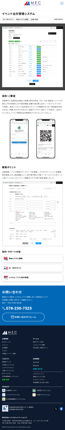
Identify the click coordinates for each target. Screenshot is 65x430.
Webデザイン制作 (38, 342)
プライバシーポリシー (39, 379)
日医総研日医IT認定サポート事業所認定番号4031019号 (17, 408)
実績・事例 (5, 380)
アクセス (4, 351)
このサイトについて (38, 374)
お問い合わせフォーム (23, 317)
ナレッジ (36, 365)
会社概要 (4, 348)
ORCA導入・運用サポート (40, 348)
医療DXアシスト (6, 362)
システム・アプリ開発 (39, 345)
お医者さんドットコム (8, 365)
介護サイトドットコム (8, 370)
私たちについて (6, 342)
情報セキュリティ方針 (39, 376)
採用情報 (36, 359)
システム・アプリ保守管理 (16, 277)
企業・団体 (34, 19)
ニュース (36, 362)
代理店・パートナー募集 (9, 353)
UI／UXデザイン (8, 19)
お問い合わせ (37, 369)
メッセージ (5, 345)
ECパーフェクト (6, 373)
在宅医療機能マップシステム (10, 376)
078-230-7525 (17, 308)
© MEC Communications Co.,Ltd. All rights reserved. (16, 427)
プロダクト (6, 359)
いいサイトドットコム (8, 367)
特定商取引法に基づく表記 (41, 382)
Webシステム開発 (22, 19)
